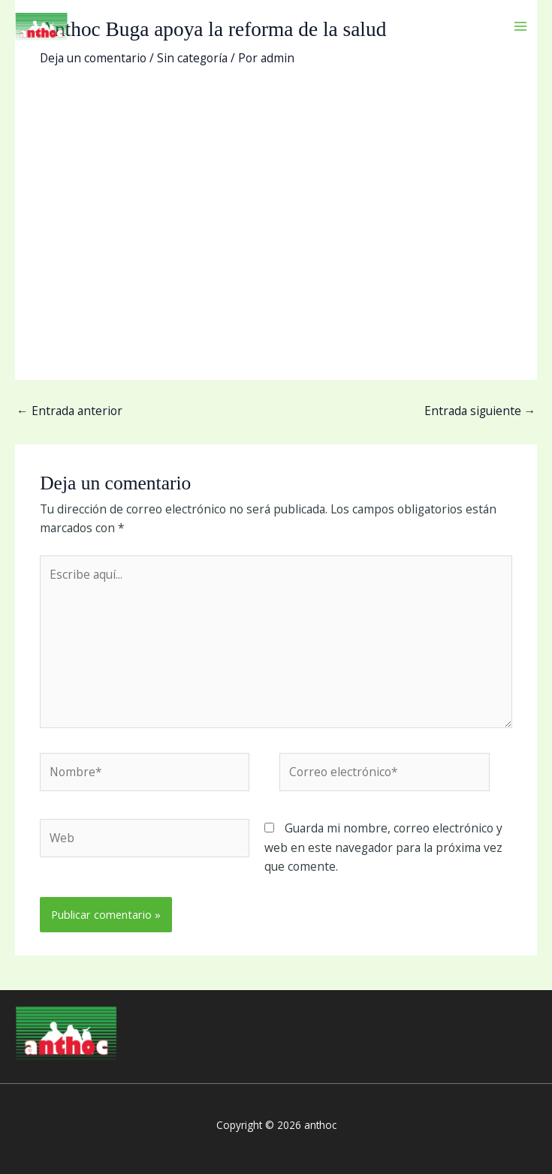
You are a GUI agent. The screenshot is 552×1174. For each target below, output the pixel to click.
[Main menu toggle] (521, 26)
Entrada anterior (69, 410)
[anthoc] (41, 26)
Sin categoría (192, 58)
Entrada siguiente (480, 410)
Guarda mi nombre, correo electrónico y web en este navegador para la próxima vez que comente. (383, 847)
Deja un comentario (93, 58)
